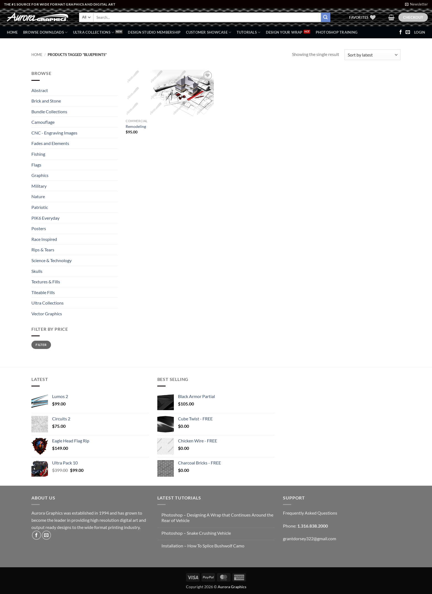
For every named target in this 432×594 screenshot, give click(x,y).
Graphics (39, 175)
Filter (41, 345)
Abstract (39, 90)
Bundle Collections (49, 111)
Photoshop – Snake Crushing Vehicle (196, 533)
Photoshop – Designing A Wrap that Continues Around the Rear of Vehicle (217, 517)
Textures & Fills (45, 281)
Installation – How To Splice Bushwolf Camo (202, 545)
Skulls (36, 271)
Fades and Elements (50, 143)
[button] (416, 4)
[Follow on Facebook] (400, 32)
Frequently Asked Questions (310, 512)
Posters (38, 228)
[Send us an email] (408, 32)
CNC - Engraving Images (54, 132)
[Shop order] (372, 54)
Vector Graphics (46, 313)
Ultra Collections (93, 32)
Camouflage (43, 122)
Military (39, 186)
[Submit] (325, 17)
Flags (36, 164)
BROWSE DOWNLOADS (45, 32)
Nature (38, 196)
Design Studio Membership (154, 32)
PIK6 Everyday (45, 218)
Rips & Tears (42, 249)
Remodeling (136, 126)
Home (12, 32)
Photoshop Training (337, 32)
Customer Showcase (208, 32)
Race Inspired (44, 239)
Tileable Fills (43, 292)
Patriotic (39, 207)
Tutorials (249, 32)
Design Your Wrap (284, 32)
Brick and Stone (46, 100)
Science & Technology (51, 260)
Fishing (38, 154)
